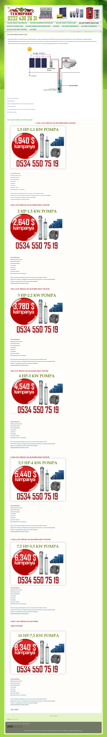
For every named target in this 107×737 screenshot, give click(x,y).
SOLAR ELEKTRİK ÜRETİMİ (17, 29)
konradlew (47, 730)
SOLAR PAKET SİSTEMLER (17, 23)
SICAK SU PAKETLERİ (15, 26)
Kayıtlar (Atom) (15, 719)
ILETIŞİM (33, 29)
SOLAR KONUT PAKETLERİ (66, 23)
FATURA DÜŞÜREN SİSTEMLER (41, 23)
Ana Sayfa (53, 716)
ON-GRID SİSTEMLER (89, 26)
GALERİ (56, 26)
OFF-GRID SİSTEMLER (70, 26)
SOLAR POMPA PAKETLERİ (89, 23)
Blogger (65, 730)
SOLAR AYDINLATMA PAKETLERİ (38, 26)
